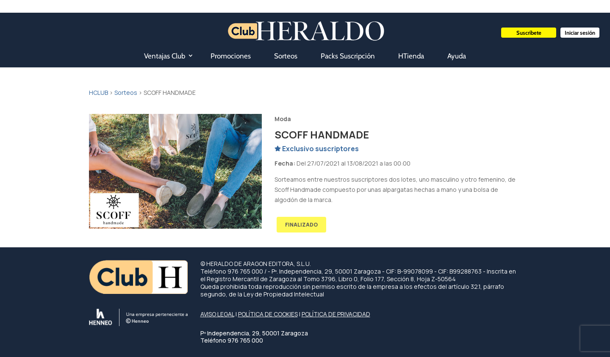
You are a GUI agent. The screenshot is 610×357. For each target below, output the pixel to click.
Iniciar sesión (580, 32)
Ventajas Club (164, 56)
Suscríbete (528, 32)
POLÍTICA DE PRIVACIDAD (336, 314)
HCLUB (98, 93)
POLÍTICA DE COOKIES (268, 314)
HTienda (411, 56)
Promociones (231, 56)
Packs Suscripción (348, 56)
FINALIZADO (301, 224)
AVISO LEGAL (217, 314)
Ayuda (456, 56)
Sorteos (285, 56)
